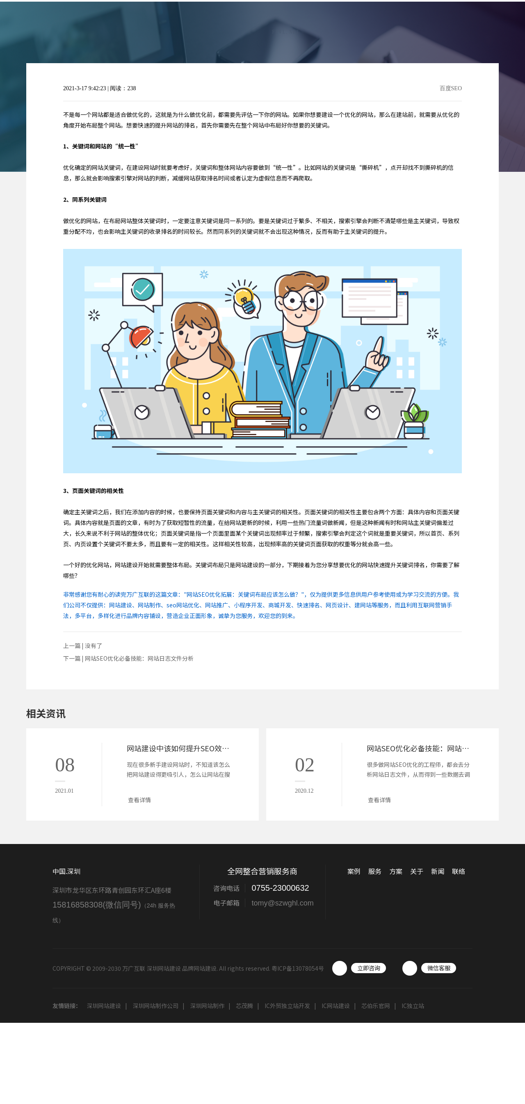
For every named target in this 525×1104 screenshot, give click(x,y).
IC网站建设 (336, 1005)
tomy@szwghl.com (282, 903)
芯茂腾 (244, 1005)
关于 (396, 26)
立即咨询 (368, 968)
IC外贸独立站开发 (287, 1005)
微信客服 (438, 968)
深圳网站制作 (207, 1005)
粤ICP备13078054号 (298, 968)
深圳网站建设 (104, 1005)
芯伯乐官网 (375, 1005)
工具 (461, 26)
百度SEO (451, 88)
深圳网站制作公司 (155, 1005)
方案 (363, 26)
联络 (494, 26)
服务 (330, 26)
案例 (297, 26)
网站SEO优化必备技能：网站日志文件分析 (139, 658)
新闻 (429, 26)
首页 (265, 26)
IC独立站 (413, 1005)
